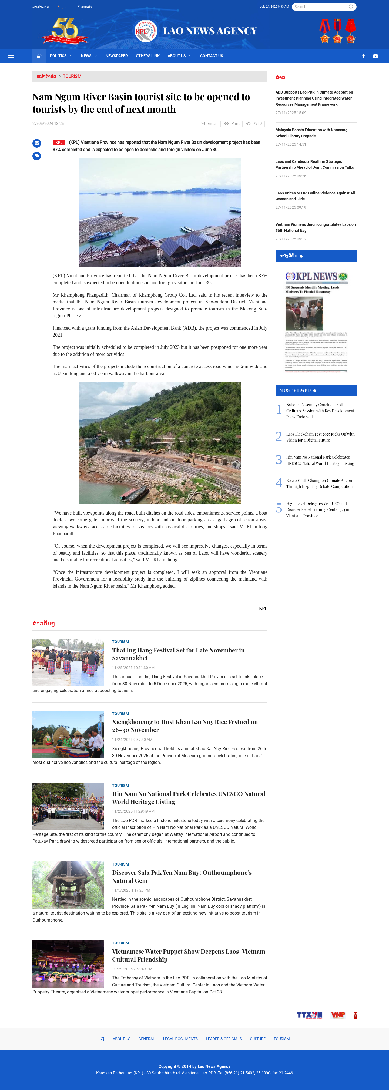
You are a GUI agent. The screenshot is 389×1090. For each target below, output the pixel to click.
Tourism (72, 76)
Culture (258, 1039)
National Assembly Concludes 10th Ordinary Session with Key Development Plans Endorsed (320, 410)
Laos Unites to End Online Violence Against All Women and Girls (315, 196)
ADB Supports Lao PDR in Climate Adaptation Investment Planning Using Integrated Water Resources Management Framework (314, 98)
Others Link (148, 56)
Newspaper (117, 56)
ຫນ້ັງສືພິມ (291, 256)
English (63, 7)
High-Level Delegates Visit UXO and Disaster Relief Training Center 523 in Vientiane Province (317, 509)
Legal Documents (180, 1039)
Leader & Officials (224, 1039)
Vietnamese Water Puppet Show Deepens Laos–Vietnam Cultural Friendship (188, 955)
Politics (61, 56)
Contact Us (211, 56)
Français (85, 7)
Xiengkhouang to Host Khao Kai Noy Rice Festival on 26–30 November (185, 726)
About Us (180, 56)
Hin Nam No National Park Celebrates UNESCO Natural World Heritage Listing (189, 798)
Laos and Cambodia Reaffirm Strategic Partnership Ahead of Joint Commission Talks (315, 164)
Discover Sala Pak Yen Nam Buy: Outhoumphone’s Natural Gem (182, 876)
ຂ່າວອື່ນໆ (43, 623)
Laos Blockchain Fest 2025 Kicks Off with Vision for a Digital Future (320, 437)
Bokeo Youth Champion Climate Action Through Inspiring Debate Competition (319, 483)
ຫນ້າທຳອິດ (46, 76)
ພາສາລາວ (40, 7)
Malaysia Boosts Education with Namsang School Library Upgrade (311, 133)
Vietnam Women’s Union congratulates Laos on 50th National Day (316, 227)
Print (232, 123)
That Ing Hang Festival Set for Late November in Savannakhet (178, 654)
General (147, 1039)
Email (209, 123)
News (89, 56)
